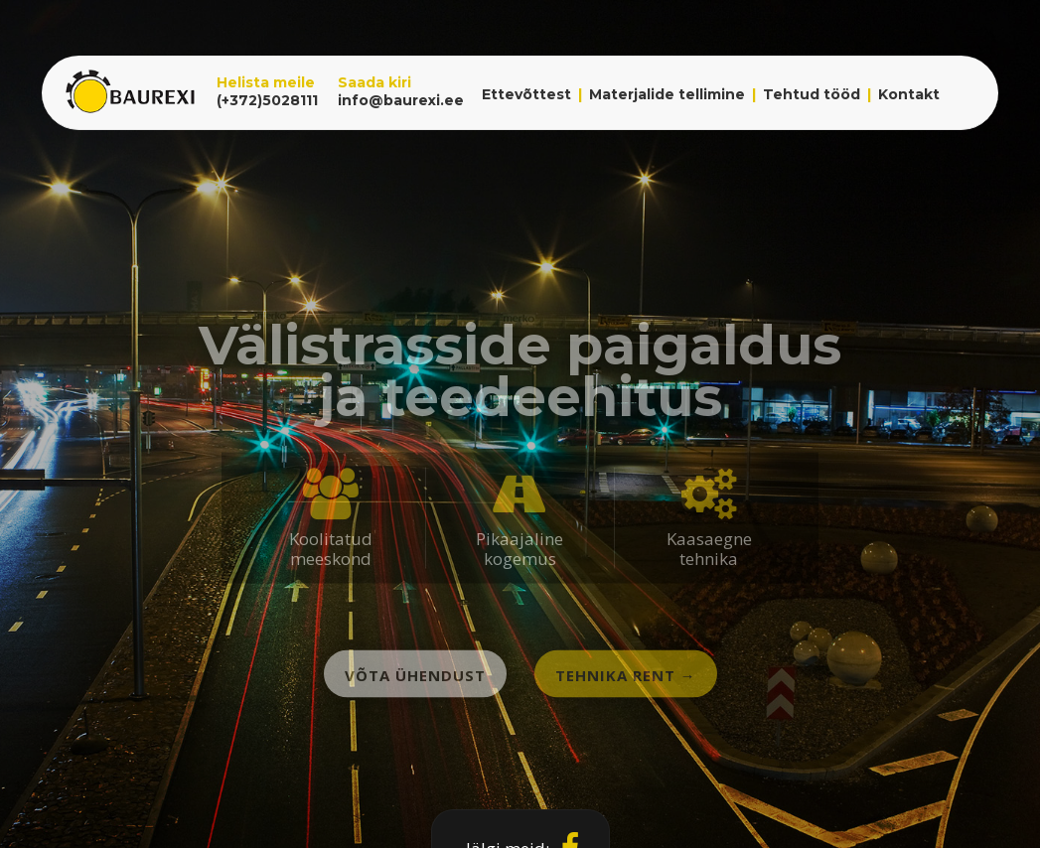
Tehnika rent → (625, 675)
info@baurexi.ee (401, 100)
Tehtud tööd (811, 94)
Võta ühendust (415, 675)
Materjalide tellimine (667, 94)
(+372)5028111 (267, 100)
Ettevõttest (526, 94)
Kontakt (909, 94)
